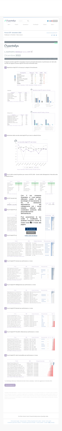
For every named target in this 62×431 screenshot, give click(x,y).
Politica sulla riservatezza (31, 235)
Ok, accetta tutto (31, 229)
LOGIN (55, 20)
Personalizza (31, 232)
